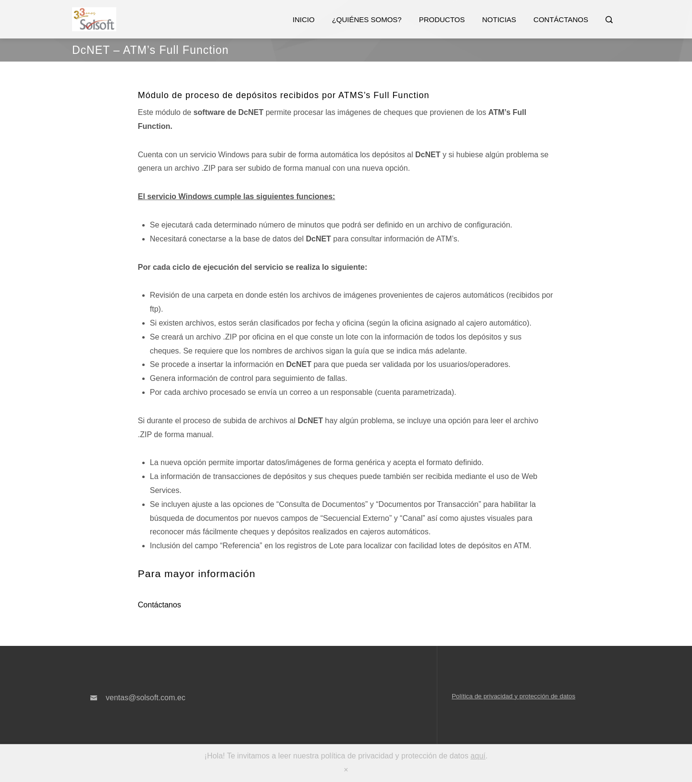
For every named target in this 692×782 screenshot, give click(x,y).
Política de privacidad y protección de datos (513, 696)
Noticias (499, 19)
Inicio (304, 19)
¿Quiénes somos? (367, 19)
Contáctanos (560, 19)
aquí (477, 756)
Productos (442, 19)
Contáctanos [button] (159, 605)
